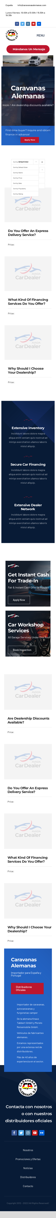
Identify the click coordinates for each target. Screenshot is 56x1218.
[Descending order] (42, 162)
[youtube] (33, 24)
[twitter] (22, 24)
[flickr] (39, 24)
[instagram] (28, 24)
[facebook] (17, 24)
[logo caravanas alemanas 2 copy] (12, 30)
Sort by (21, 162)
